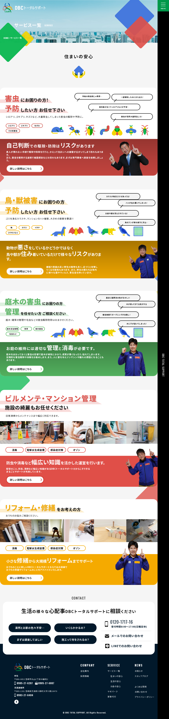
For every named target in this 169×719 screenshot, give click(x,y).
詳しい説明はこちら (21, 168)
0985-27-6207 (25, 683)
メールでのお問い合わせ (127, 636)
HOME (6, 38)
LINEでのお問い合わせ (126, 646)
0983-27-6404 (25, 695)
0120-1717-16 (130, 624)
